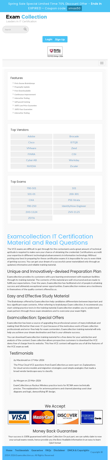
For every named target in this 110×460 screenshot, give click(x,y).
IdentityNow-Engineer (74, 205)
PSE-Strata (74, 199)
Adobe (31, 136)
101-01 (31, 193)
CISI (74, 154)
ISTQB (74, 142)
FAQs (48, 450)
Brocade (74, 136)
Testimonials (22, 450)
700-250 (31, 205)
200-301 (74, 193)
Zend (74, 148)
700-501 (31, 188)
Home (9, 450)
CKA (31, 199)
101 (74, 188)
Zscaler (74, 166)
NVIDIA (31, 166)
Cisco (31, 142)
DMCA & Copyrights (78, 450)
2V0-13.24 (31, 211)
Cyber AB (31, 160)
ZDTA (31, 217)
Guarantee (37, 450)
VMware (31, 148)
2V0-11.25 (74, 211)
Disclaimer (59, 450)
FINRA (31, 154)
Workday (74, 160)
